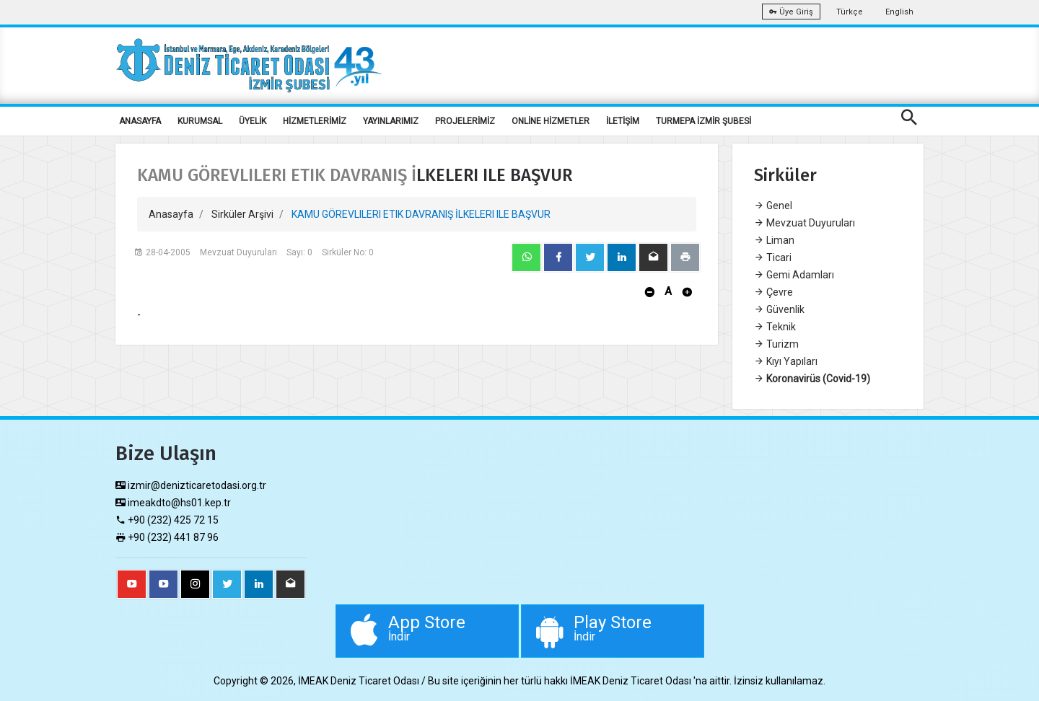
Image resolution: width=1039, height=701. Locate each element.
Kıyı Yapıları (785, 361)
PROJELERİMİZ (465, 121)
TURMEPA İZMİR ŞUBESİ (703, 121)
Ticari (773, 257)
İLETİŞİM (622, 121)
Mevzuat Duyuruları (804, 223)
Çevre (773, 292)
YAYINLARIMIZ (390, 121)
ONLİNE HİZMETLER (550, 121)
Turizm (776, 344)
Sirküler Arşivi (242, 214)
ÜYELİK (252, 121)
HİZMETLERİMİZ (314, 121)
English (899, 12)
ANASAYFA (140, 121)
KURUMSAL (199, 121)
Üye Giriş (791, 12)
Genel (773, 205)
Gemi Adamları (794, 275)
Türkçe (849, 12)
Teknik (775, 326)
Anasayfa (171, 214)
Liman (774, 240)
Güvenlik (779, 309)
